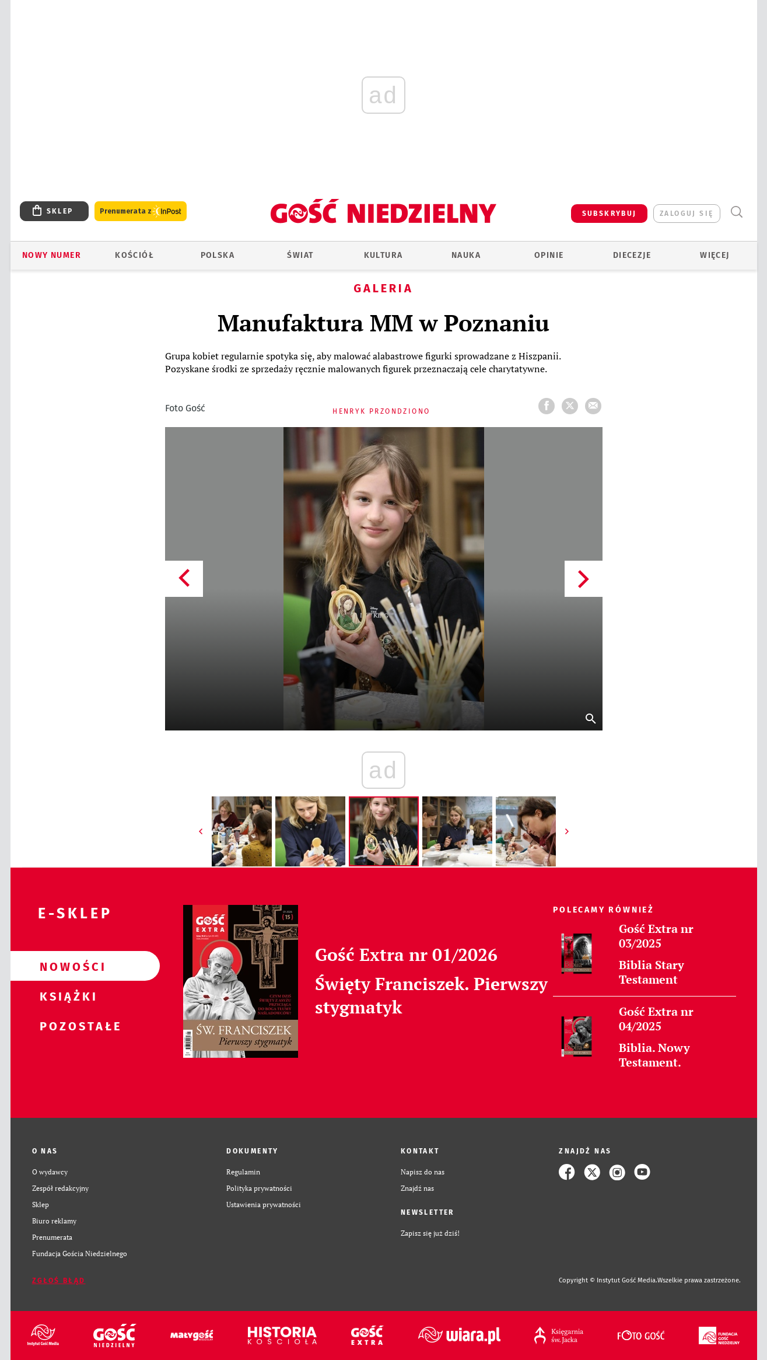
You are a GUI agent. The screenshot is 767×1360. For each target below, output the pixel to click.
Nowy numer (51, 255)
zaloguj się (686, 213)
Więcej (714, 255)
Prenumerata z (140, 211)
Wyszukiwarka (737, 212)
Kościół (134, 255)
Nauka (466, 255)
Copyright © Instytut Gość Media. (608, 1280)
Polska (217, 255)
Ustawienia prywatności (263, 1204)
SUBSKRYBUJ (609, 213)
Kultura (383, 255)
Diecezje (632, 255)
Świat (300, 255)
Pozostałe (66, 1025)
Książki (66, 996)
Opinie (548, 255)
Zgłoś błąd (59, 1281)
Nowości (66, 966)
